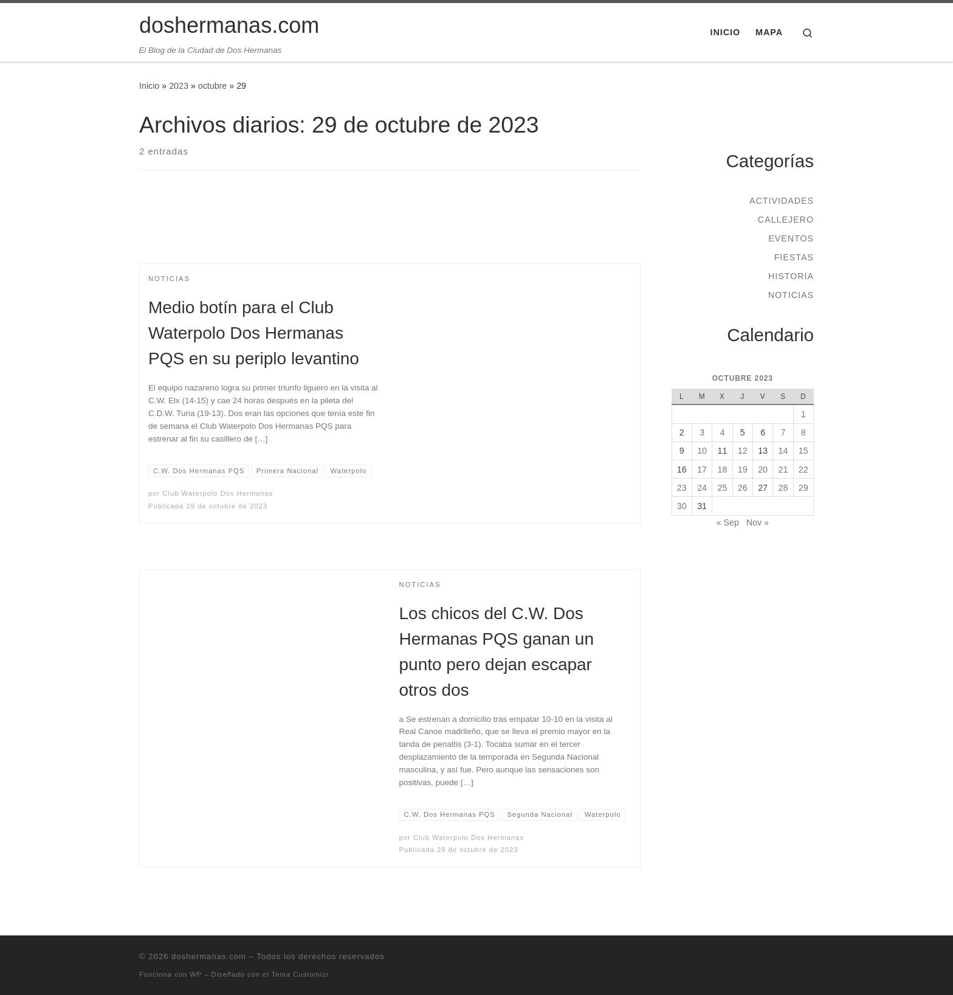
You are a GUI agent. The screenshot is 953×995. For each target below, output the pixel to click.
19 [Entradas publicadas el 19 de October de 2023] (743, 469)
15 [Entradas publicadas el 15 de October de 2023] (803, 451)
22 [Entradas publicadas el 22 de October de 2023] (803, 469)
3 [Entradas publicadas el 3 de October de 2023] (702, 432)
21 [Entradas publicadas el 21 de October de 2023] (783, 469)
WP (196, 974)
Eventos (791, 238)
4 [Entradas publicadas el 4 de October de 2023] (722, 432)
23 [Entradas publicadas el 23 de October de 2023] (682, 488)
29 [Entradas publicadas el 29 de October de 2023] (803, 488)
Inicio (149, 86)
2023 (178, 86)
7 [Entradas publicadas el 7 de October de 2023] (782, 432)
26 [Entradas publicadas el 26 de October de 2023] (743, 488)
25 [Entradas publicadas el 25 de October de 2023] (723, 488)
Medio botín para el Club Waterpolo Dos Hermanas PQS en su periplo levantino (253, 333)
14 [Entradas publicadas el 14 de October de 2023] (783, 451)
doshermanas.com (208, 956)
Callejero (786, 219)
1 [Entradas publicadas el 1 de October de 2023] (803, 414)
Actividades (781, 201)
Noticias (791, 295)
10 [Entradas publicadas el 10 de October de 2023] (702, 451)
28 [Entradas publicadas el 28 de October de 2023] (783, 488)
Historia (791, 276)
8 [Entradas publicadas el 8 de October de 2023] (803, 432)
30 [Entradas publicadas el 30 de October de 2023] (682, 506)
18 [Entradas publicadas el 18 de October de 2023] (723, 469)
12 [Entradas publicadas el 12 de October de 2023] (743, 451)
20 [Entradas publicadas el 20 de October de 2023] (763, 469)
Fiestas (794, 257)
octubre (212, 86)
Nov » (757, 522)
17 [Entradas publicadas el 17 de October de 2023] (702, 469)
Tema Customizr (300, 974)
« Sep (728, 522)
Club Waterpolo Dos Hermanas (217, 493)
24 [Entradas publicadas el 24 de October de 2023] (702, 488)
